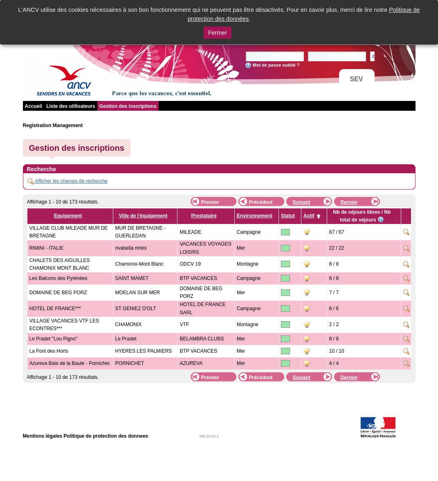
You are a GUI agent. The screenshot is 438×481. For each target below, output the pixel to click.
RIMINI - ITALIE (46, 248)
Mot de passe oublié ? (276, 65)
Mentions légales (43, 436)
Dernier (349, 202)
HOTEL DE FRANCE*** (55, 308)
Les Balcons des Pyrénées (58, 278)
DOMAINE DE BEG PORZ (58, 292)
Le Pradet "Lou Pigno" (53, 339)
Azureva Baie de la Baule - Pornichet (69, 363)
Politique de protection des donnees (106, 436)
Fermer (217, 32)
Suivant (301, 202)
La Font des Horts (48, 351)
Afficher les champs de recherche (67, 181)
